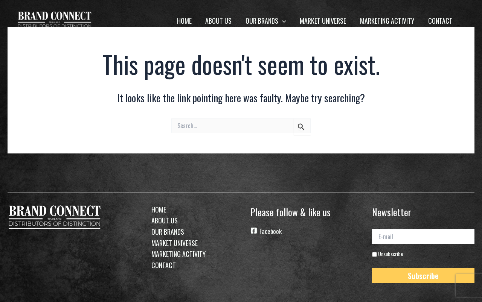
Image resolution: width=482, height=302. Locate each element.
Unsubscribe (387, 253)
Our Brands (266, 20)
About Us (219, 21)
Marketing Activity (387, 21)
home (185, 21)
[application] (283, 20)
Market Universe (323, 21)
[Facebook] (301, 231)
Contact (440, 21)
